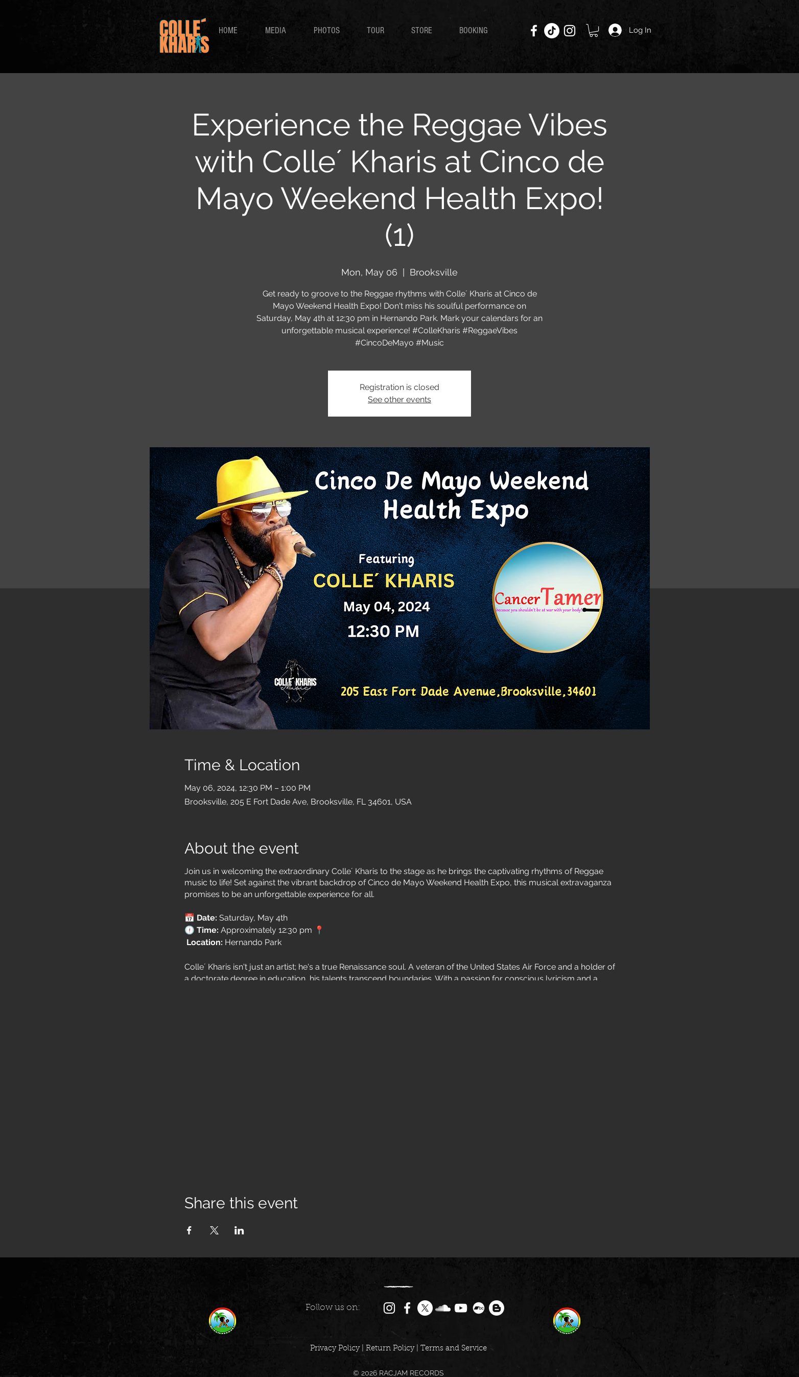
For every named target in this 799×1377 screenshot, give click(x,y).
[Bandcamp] (478, 1308)
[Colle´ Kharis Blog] (496, 1308)
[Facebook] (534, 30)
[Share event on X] (214, 1230)
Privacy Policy (335, 1348)
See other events (399, 399)
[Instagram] (569, 30)
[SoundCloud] (443, 1308)
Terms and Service (453, 1348)
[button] (593, 30)
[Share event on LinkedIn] (239, 1230)
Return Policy (390, 1348)
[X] (425, 1308)
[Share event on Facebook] (189, 1230)
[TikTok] (551, 30)
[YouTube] (460, 1308)
